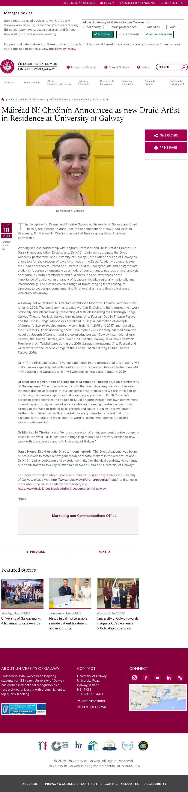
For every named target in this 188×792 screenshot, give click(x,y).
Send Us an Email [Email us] (94, 707)
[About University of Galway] (59, 83)
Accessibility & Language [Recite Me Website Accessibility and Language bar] (137, 3)
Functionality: (92, 27)
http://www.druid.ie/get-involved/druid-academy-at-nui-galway (62, 488)
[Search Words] (172, 67)
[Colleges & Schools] (86, 83)
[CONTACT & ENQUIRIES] (124, 784)
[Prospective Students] (81, 68)
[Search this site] (183, 67)
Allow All (105, 34)
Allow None (131, 34)
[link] (42, 745)
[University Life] (32, 83)
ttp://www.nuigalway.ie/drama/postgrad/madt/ (85, 479)
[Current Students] (117, 68)
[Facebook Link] (146, 677)
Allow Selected (160, 34)
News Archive (80, 99)
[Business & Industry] (130, 83)
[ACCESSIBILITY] (155, 784)
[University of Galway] (28, 66)
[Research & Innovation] (108, 83)
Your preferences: (124, 27)
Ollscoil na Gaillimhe (81, 2)
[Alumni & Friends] (154, 83)
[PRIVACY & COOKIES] (62, 784)
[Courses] (11, 83)
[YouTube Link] (157, 677)
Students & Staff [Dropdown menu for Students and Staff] (173, 2)
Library (109, 2)
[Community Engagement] (177, 83)
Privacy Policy (65, 49)
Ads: (173, 27)
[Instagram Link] (134, 677)
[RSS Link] (180, 677)
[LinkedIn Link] (169, 677)
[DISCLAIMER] (33, 784)
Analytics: (153, 27)
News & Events (58, 99)
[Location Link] (158, 708)
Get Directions (93, 701)
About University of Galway (27, 99)
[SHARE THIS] (166, 135)
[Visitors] (143, 68)
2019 (95, 99)
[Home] (2, 99)
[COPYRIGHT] (92, 784)
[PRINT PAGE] (166, 147)
